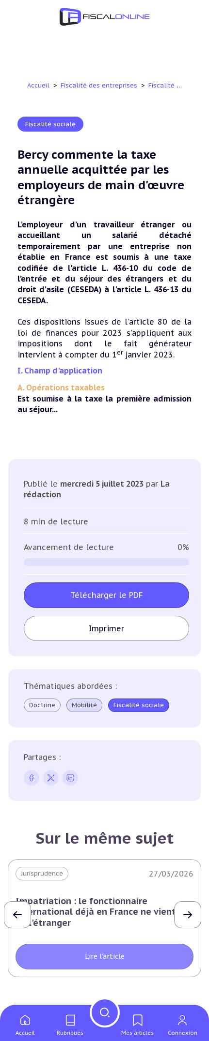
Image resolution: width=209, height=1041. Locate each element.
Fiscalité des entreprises (100, 85)
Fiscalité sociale (174, 85)
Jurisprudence (42, 873)
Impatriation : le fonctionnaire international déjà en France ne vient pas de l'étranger (104, 911)
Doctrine (42, 705)
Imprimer (106, 628)
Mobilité (84, 705)
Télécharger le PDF (106, 595)
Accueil (38, 85)
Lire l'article (105, 956)
